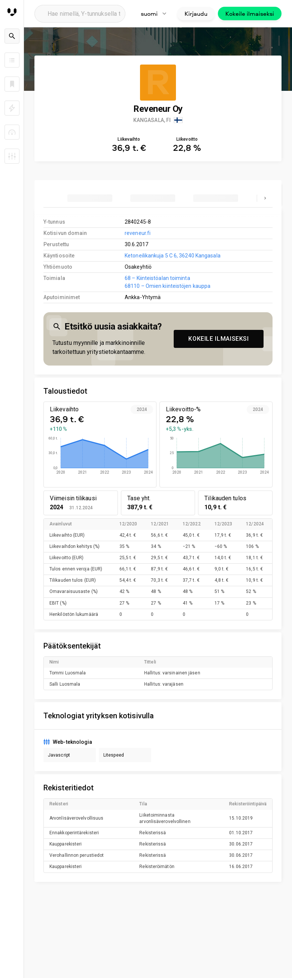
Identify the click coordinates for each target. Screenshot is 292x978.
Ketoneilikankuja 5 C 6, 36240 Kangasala (172, 256)
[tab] (89, 198)
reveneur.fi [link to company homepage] (137, 233)
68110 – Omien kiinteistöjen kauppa (167, 286)
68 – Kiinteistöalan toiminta (157, 278)
